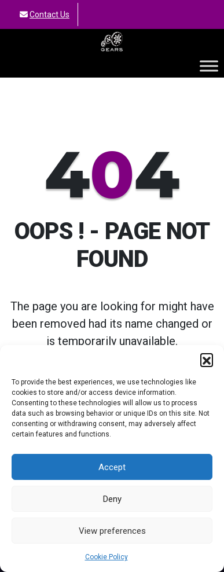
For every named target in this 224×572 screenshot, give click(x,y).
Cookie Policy (106, 557)
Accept (112, 467)
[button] (206, 359)
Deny (112, 499)
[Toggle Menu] (209, 65)
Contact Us (49, 14)
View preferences (112, 531)
